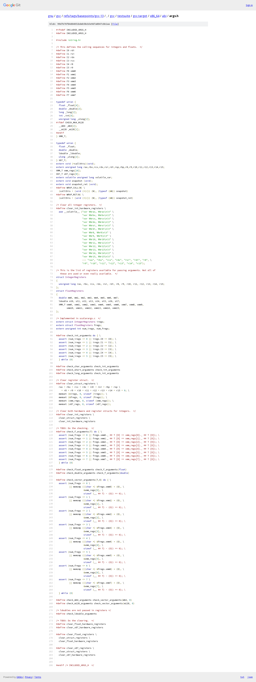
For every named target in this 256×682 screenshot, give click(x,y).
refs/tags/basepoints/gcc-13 (84, 16)
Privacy (28, 677)
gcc (58, 16)
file (115, 24)
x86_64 (154, 16)
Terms (37, 677)
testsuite (123, 16)
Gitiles (19, 677)
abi (164, 16)
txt (242, 676)
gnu (50, 16)
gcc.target (140, 16)
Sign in (249, 5)
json (250, 676)
